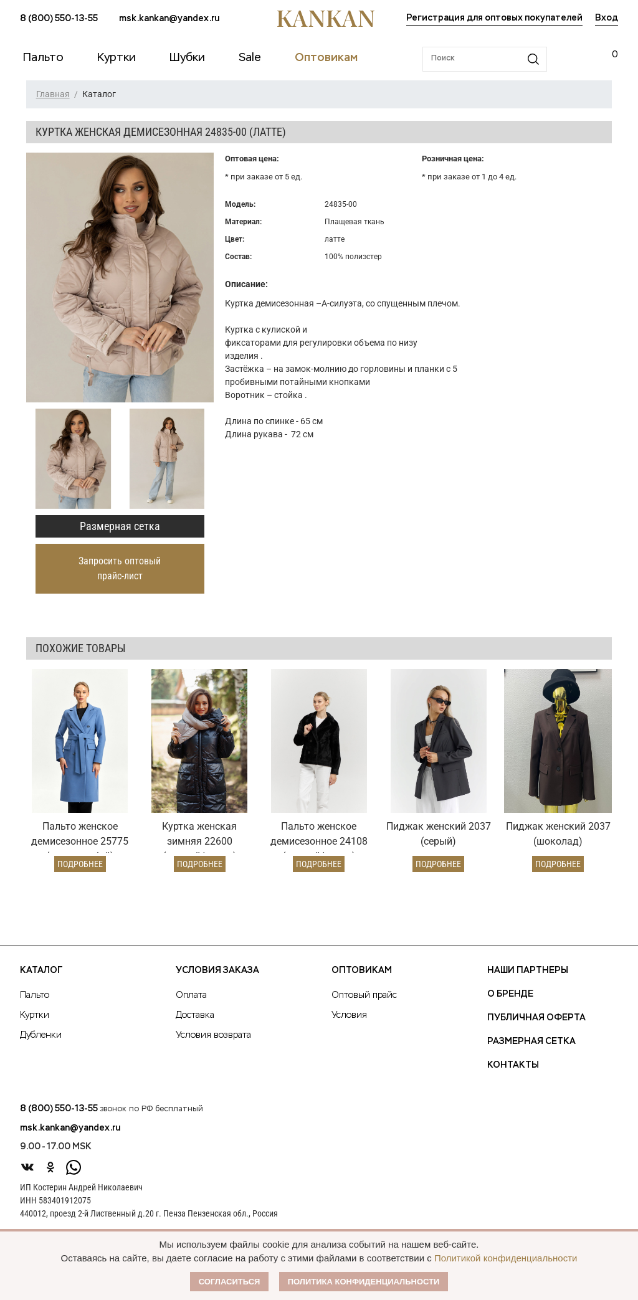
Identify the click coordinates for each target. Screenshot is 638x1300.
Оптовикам (361, 970)
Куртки (34, 1015)
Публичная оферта (536, 1017)
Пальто (34, 995)
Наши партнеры (527, 970)
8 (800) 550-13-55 (59, 18)
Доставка (195, 1015)
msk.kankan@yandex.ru (169, 18)
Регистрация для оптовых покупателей (494, 18)
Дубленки (41, 1035)
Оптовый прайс (364, 995)
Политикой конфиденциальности (506, 1258)
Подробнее (80, 864)
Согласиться (229, 1281)
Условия (349, 1015)
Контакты (513, 1065)
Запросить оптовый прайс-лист (120, 568)
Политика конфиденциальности (364, 1281)
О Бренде (510, 994)
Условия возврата (213, 1035)
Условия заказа (217, 970)
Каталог (41, 970)
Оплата (191, 995)
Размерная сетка (120, 526)
